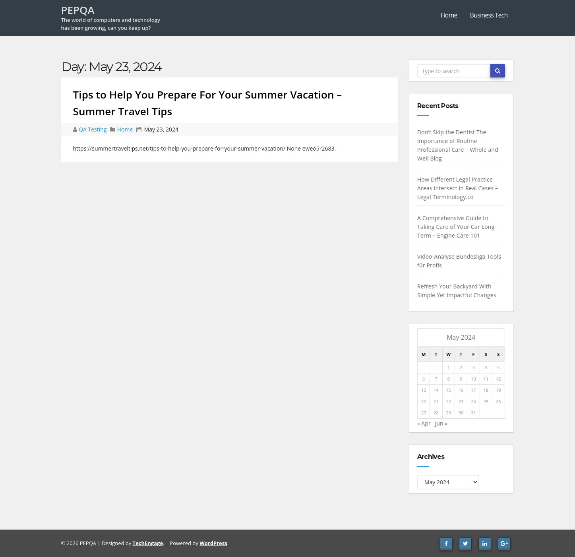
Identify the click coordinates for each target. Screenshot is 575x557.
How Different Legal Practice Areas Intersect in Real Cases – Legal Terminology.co (458, 188)
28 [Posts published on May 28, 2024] (437, 413)
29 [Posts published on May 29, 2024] (450, 413)
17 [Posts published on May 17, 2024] (475, 390)
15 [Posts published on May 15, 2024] (450, 390)
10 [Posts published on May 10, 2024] (475, 379)
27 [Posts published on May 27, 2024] (425, 413)
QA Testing (93, 129)
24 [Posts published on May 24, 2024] (475, 401)
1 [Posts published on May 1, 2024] (450, 367)
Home (449, 15)
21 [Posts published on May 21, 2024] (437, 401)
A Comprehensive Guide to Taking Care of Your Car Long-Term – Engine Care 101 (458, 226)
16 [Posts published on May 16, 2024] (462, 390)
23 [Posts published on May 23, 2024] (462, 401)
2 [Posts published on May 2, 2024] (462, 367)
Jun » (442, 423)
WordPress (213, 543)
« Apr (425, 423)
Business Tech (489, 15)
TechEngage (148, 543)
